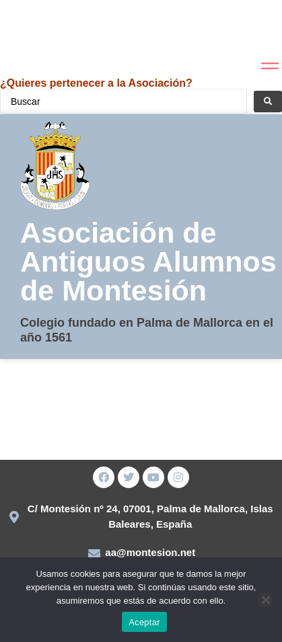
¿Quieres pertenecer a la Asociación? (96, 83)
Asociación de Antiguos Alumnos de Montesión (148, 261)
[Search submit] (268, 101)
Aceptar (144, 622)
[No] (265, 599)
